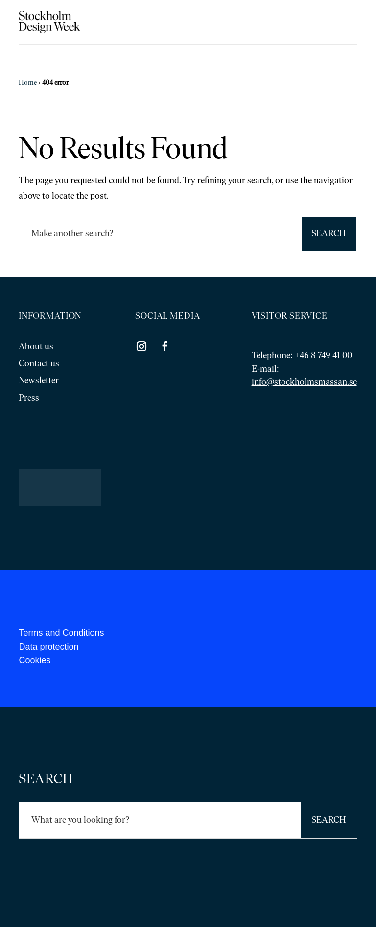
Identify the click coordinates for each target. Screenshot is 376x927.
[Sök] (159, 234)
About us (36, 346)
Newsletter (39, 381)
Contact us (39, 364)
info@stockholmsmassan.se (304, 382)
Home (28, 83)
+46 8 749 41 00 (323, 356)
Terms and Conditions (61, 633)
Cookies (34, 660)
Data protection (48, 646)
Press (29, 398)
